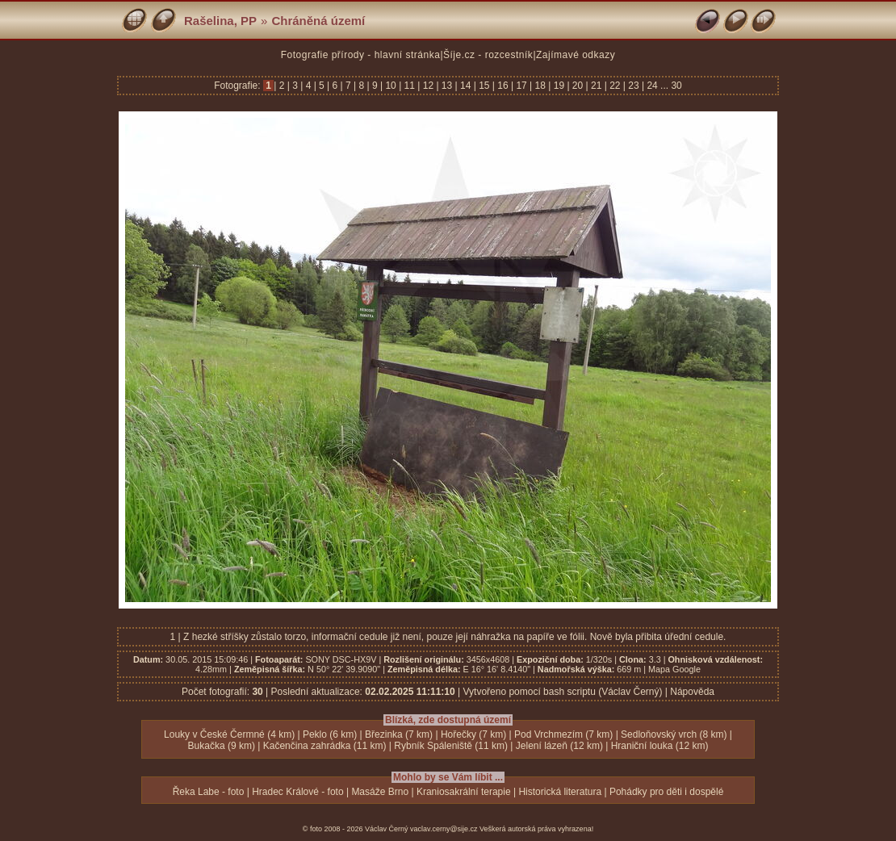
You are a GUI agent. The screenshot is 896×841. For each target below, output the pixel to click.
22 (615, 85)
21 (596, 85)
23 (634, 85)
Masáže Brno (379, 791)
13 (447, 85)
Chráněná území (318, 20)
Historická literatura (559, 791)
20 (578, 85)
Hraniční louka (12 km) (660, 745)
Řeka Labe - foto (209, 791)
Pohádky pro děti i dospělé (666, 791)
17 (521, 85)
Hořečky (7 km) (473, 734)
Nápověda (692, 691)
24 (652, 85)
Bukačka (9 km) (221, 745)
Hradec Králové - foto (297, 791)
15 (484, 85)
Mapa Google (674, 669)
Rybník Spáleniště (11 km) (451, 745)
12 (428, 85)
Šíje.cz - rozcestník (488, 55)
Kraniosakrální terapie (464, 791)
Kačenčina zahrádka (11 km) (325, 745)
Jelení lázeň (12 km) (559, 745)
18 (540, 85)
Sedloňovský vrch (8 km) (673, 734)
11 (409, 85)
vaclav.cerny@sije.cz (444, 829)
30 (676, 85)
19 (559, 85)
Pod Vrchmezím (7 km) (563, 734)
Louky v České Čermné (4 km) (229, 734)
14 (466, 85)
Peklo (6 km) (330, 734)
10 (391, 85)
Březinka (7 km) (399, 734)
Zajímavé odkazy (575, 55)
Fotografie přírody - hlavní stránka (361, 55)
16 (503, 85)
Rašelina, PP (220, 20)
